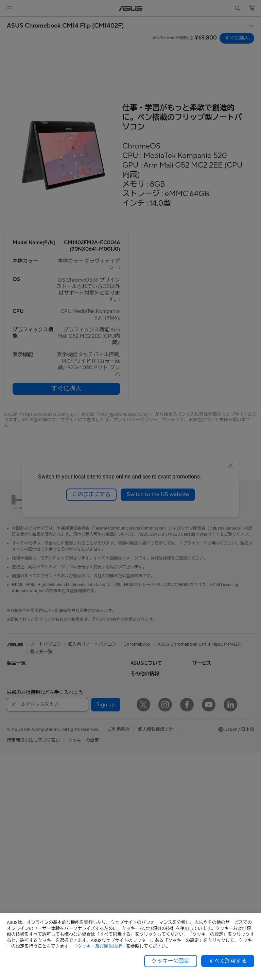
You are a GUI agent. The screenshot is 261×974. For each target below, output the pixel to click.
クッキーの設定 (171, 961)
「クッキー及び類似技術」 (99, 946)
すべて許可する (228, 961)
